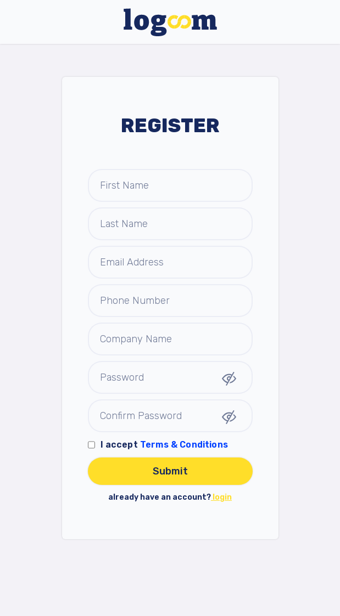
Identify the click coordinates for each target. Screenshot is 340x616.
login (221, 497)
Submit (170, 471)
